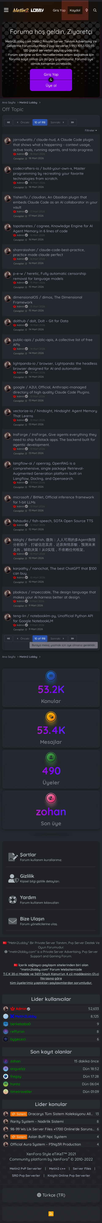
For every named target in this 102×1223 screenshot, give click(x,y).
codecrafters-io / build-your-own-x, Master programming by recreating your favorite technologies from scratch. (49, 173)
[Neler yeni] (86, 10)
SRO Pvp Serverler (26, 1175)
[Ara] (95, 10)
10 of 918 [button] (40, 122)
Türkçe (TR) (51, 1195)
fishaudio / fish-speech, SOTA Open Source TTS (53, 521)
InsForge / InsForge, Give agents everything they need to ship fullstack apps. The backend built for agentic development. (55, 439)
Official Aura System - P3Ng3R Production (45, 1144)
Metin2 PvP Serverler (26, 1169)
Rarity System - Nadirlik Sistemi (37, 1121)
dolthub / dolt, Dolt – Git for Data (40, 321)
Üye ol (51, 85)
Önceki (23, 122)
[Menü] (6, 10)
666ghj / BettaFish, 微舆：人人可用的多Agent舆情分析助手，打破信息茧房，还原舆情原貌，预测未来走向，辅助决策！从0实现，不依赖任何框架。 (54, 544)
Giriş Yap (51, 74)
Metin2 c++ (57, 1169)
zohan (51, 811)
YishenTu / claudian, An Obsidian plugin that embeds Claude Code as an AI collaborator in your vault (55, 202)
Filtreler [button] (89, 130)
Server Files (82, 1169)
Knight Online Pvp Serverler (69, 1175)
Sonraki (58, 122)
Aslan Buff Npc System (38, 1136)
